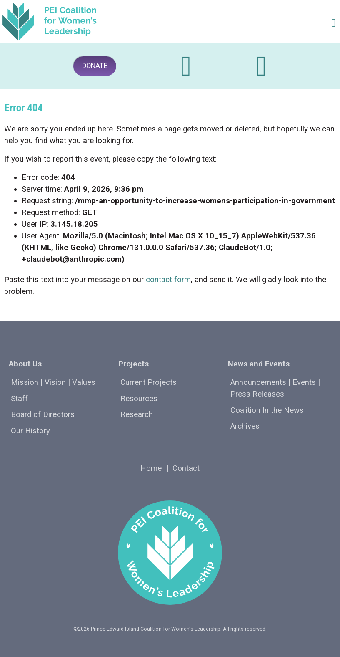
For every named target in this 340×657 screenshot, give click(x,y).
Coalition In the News (267, 410)
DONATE (95, 66)
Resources (139, 398)
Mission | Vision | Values (53, 382)
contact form (168, 279)
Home (151, 468)
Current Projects (148, 382)
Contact (186, 468)
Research (136, 414)
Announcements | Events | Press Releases (275, 388)
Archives (245, 426)
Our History (30, 430)
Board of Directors (43, 414)
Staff (19, 398)
